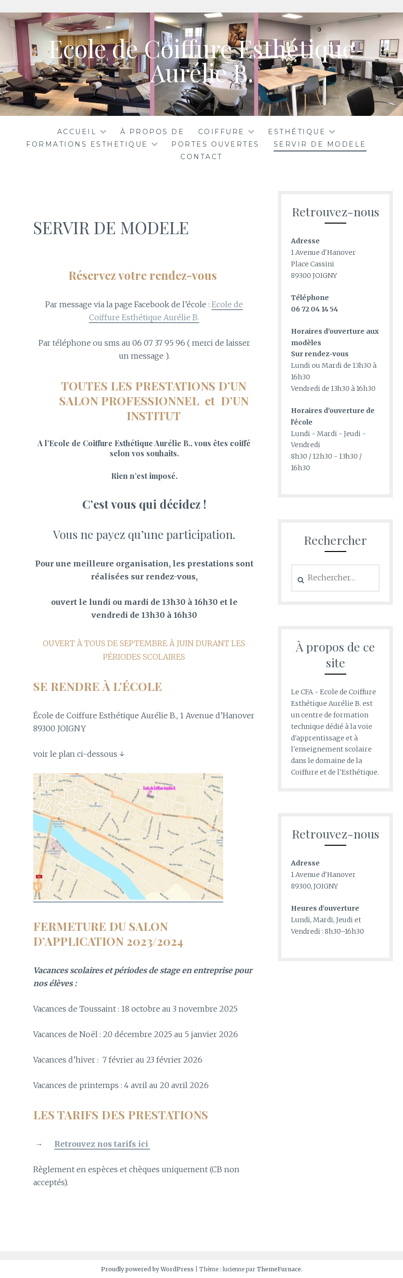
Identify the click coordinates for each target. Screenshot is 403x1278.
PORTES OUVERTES (215, 144)
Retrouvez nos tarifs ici (102, 1144)
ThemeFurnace (279, 1269)
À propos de (152, 131)
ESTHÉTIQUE (297, 131)
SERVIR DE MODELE (320, 144)
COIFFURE (221, 131)
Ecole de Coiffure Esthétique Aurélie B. (201, 60)
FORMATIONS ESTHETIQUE (87, 144)
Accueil (77, 131)
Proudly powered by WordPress (147, 1269)
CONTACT (201, 156)
